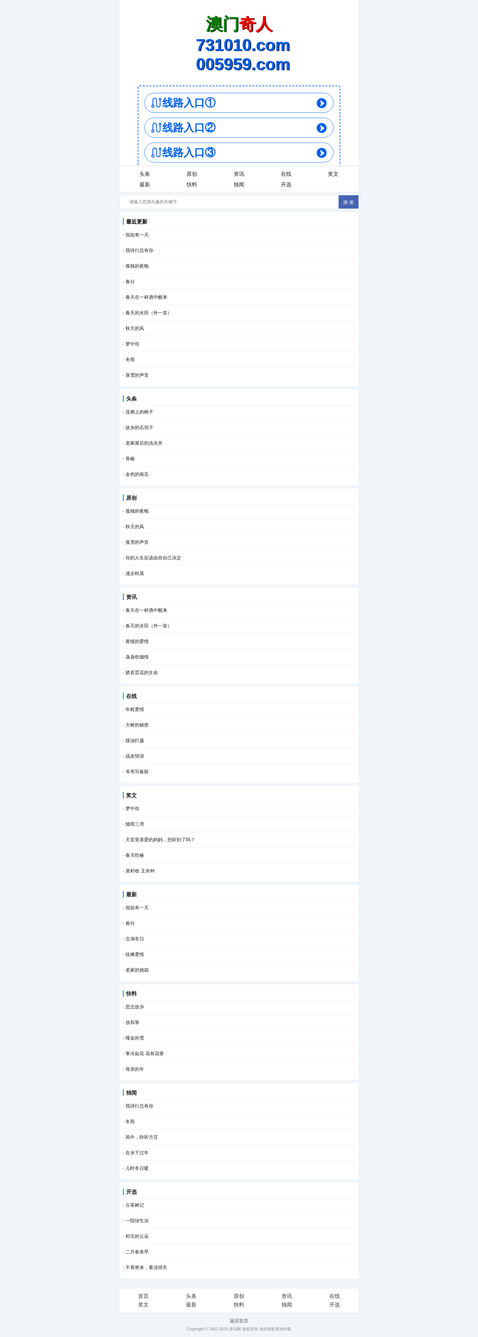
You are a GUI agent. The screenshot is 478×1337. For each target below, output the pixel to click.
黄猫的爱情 (137, 641)
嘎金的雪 (134, 1038)
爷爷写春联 (137, 771)
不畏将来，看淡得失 (146, 1267)
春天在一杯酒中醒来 (146, 297)
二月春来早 (137, 1251)
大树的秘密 (137, 725)
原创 (192, 174)
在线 (286, 174)
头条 (144, 174)
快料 (192, 184)
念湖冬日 (134, 938)
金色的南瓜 (137, 474)
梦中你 (132, 344)
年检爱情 (134, 709)
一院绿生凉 (137, 1220)
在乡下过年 (137, 1152)
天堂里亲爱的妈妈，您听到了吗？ (160, 839)
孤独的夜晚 (137, 266)
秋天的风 (134, 328)
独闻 (239, 184)
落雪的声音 (137, 375)
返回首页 (239, 1320)
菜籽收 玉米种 (140, 870)
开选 (286, 184)
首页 (143, 1296)
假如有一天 (137, 234)
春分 (130, 281)
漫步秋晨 (134, 573)
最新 (144, 184)
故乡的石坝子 (139, 427)
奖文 (333, 174)
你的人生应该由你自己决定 (153, 557)
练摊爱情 (134, 954)
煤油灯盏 (134, 740)
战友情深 (134, 756)
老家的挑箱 (137, 970)
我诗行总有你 (139, 250)
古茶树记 (134, 1205)
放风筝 (132, 1022)
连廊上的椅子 (139, 411)
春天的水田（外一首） (148, 312)
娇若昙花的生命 (141, 672)
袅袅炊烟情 (137, 657)
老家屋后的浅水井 (144, 443)
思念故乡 (134, 1006)
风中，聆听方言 (141, 1137)
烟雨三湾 (134, 824)
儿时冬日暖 (137, 1168)
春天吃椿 (134, 855)
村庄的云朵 (137, 1236)
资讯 (239, 174)
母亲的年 (134, 1069)
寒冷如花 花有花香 (144, 1053)
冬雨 (130, 359)
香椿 (130, 458)
